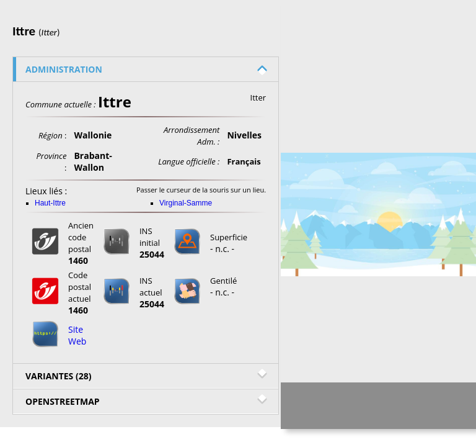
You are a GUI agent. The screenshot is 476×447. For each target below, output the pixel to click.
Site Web (77, 335)
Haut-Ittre (50, 203)
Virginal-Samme (185, 203)
